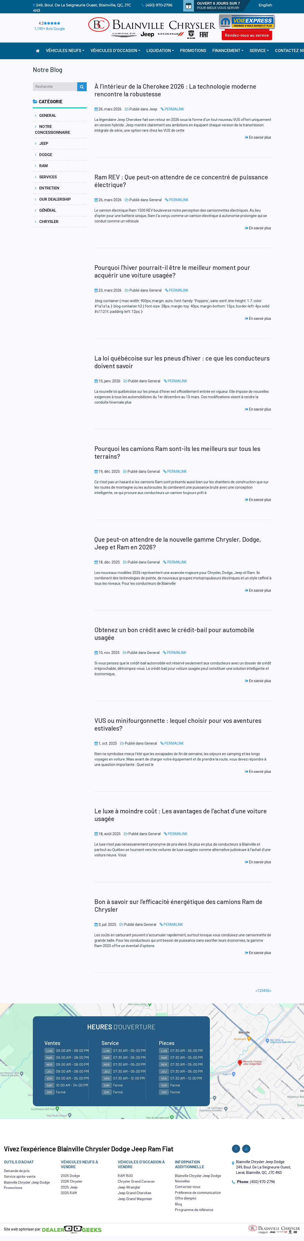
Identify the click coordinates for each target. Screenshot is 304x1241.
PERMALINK (174, 109)
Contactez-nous (187, 1186)
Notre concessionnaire (52, 129)
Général (45, 210)
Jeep (41, 143)
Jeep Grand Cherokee (134, 1193)
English (265, 5)
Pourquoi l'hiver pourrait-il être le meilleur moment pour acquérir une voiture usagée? (172, 271)
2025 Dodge (70, 1175)
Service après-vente (19, 1176)
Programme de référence (194, 1209)
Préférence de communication (198, 1192)
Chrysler (46, 221)
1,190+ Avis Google (49, 29)
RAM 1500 (125, 1175)
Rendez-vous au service (247, 35)
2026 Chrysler (71, 1181)
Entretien (47, 188)
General (45, 115)
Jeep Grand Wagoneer (135, 1198)
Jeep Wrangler (129, 1187)
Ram (41, 165)
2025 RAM (69, 1193)
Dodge (43, 154)
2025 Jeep (69, 1187)
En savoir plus (258, 137)
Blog (178, 1204)
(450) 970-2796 (158, 5)
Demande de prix (17, 1170)
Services (46, 177)
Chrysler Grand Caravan (136, 1181)
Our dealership (53, 199)
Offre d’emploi (185, 1198)
